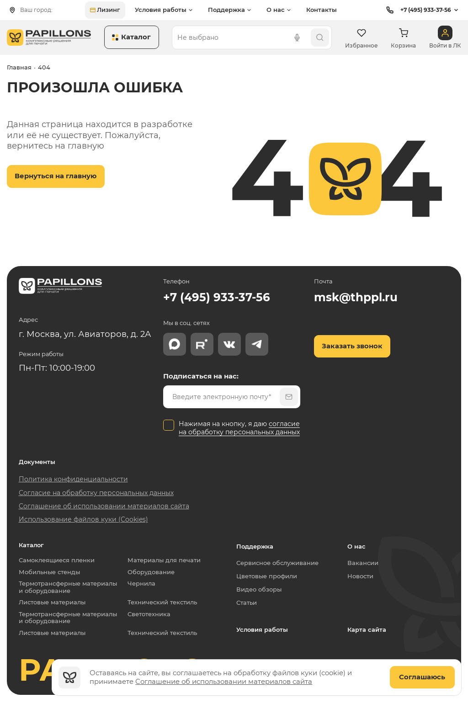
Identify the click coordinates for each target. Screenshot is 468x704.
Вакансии (362, 562)
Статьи (246, 602)
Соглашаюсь (422, 677)
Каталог (31, 545)
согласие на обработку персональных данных (239, 428)
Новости (360, 576)
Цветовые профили (266, 576)
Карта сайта (366, 629)
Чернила (141, 583)
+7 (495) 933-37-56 (417, 10)
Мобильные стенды (49, 572)
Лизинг (105, 9)
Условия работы (262, 629)
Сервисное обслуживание (277, 562)
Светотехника (149, 614)
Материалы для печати (164, 560)
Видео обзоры (259, 589)
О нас (356, 546)
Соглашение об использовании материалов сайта (223, 681)
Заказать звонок (352, 346)
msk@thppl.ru (356, 297)
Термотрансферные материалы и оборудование (70, 587)
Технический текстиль (162, 602)
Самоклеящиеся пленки (57, 560)
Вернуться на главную (55, 176)
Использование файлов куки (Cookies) (83, 519)
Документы (37, 462)
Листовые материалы (52, 602)
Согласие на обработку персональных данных (96, 493)
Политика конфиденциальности (73, 479)
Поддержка (254, 546)
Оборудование (151, 572)
